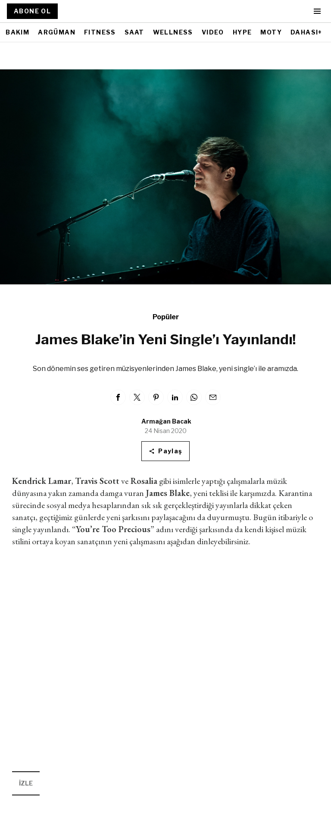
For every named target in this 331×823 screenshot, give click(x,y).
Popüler (166, 317)
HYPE (242, 32)
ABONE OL (32, 11)
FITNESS (100, 32)
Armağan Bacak (166, 421)
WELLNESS (173, 32)
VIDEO (213, 32)
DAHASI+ (306, 32)
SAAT (134, 32)
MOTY (271, 32)
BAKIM (17, 32)
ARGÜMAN (56, 32)
